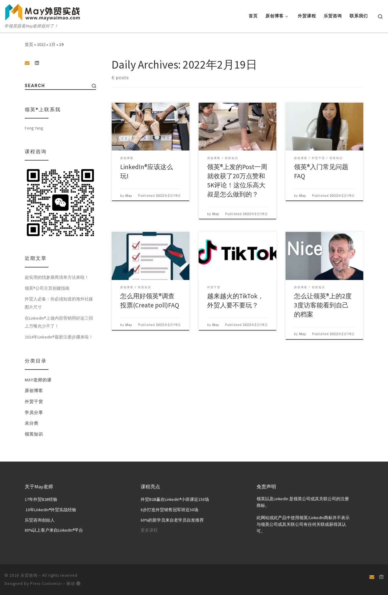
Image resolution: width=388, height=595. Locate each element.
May (128, 196)
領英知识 (34, 434)
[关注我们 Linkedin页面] (37, 63)
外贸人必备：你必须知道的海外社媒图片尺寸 (59, 304)
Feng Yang (34, 128)
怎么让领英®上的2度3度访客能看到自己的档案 (323, 305)
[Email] (27, 63)
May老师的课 (38, 380)
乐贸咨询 (29, 575)
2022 (41, 44)
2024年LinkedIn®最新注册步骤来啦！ (59, 338)
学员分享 (34, 413)
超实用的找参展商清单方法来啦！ (57, 278)
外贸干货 (34, 402)
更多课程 (149, 530)
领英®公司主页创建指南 (47, 289)
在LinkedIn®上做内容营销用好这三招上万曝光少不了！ (59, 323)
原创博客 (34, 391)
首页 (29, 44)
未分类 (31, 424)
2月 (52, 44)
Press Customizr (46, 583)
